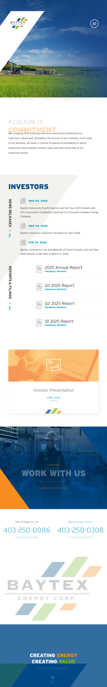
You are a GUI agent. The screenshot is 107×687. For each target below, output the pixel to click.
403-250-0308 (80, 535)
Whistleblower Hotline (80, 527)
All (9, 308)
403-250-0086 (26, 535)
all (9, 235)
